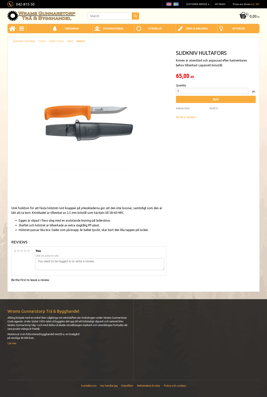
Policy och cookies (175, 385)
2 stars (18, 251)
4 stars (25, 251)
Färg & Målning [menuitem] (197, 28)
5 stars (28, 251)
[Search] (135, 16)
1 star (15, 251)
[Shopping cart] (249, 16)
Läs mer (12, 343)
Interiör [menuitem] (238, 28)
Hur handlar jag (109, 385)
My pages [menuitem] (220, 4)
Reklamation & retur (148, 385)
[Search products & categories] (113, 16)
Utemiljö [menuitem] (155, 28)
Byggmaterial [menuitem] (113, 28)
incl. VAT (255, 4)
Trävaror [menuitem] (72, 28)
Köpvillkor (127, 385)
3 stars (21, 251)
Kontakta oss (89, 385)
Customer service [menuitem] (196, 4)
